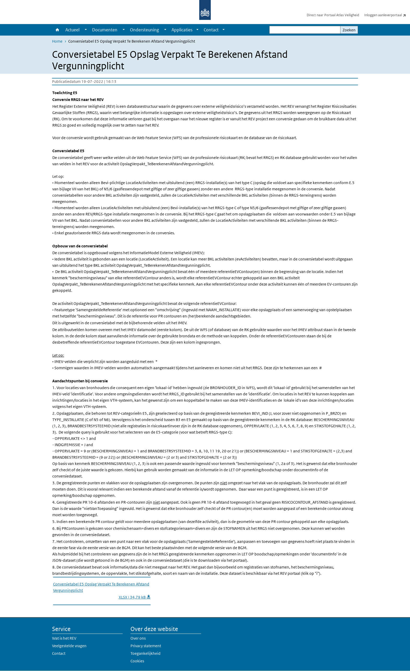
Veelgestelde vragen (69, 645)
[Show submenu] (85, 30)
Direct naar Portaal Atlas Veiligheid (333, 15)
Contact (211, 30)
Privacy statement (145, 645)
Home (57, 30)
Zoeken (349, 29)
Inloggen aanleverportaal (387, 15)
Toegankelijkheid (145, 653)
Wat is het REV (64, 638)
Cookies (137, 660)
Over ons (138, 638)
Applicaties (182, 30)
